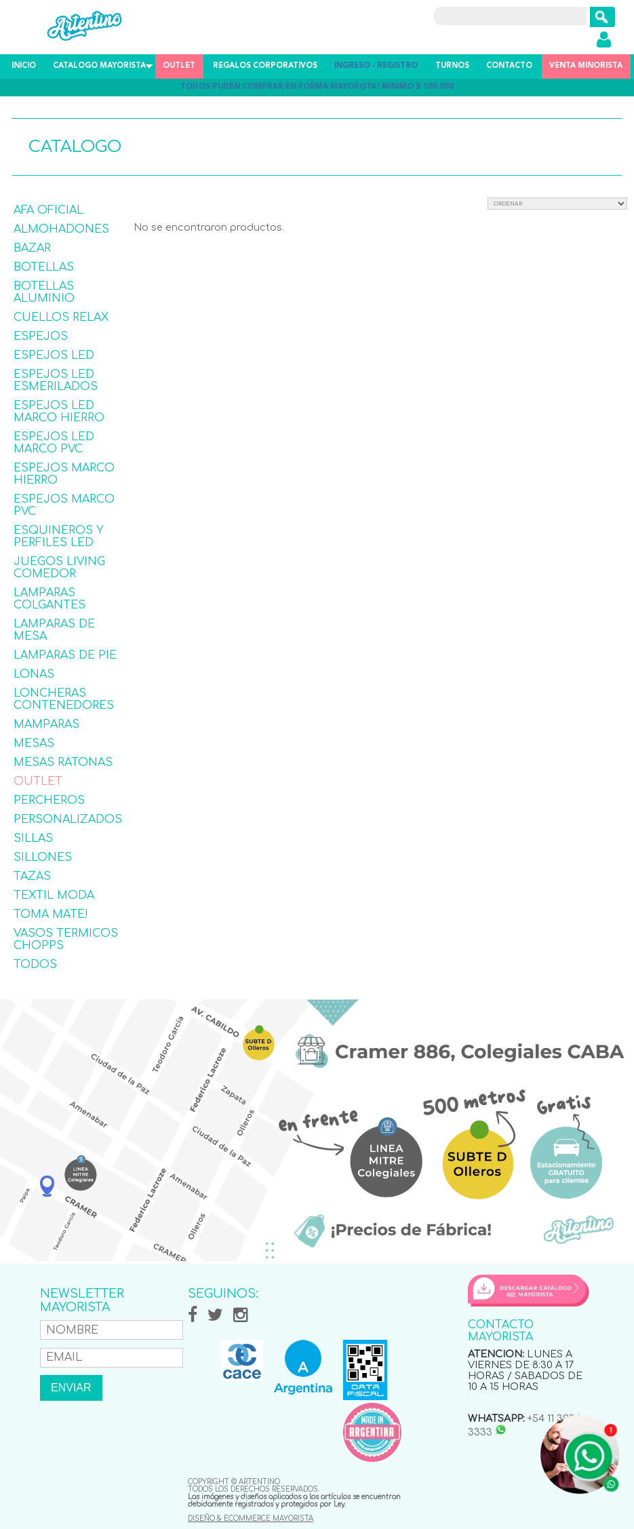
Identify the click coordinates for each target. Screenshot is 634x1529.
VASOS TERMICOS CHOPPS (66, 939)
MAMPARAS (46, 724)
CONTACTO (509, 66)
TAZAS (32, 876)
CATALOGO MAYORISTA (99, 66)
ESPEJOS (41, 336)
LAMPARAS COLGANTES (49, 599)
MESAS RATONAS (63, 762)
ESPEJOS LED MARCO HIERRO (59, 412)
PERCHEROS (49, 800)
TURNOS (452, 66)
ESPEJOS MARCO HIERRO (64, 474)
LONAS (34, 674)
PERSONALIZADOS (68, 819)
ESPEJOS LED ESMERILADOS (56, 380)
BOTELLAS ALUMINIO (44, 292)
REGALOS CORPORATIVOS (265, 66)
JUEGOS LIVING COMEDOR (59, 568)
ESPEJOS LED (54, 355)
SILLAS (33, 838)
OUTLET (179, 66)
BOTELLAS (44, 267)
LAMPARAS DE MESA (54, 630)
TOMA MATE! (51, 914)
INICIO (24, 66)
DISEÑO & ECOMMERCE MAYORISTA (250, 1518)
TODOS (35, 965)
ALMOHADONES (61, 229)
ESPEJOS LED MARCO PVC (54, 443)
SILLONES (43, 857)
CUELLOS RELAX (61, 317)
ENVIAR (71, 1387)
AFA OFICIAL (48, 210)
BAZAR (32, 248)
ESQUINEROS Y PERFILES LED (59, 536)
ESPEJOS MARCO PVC (64, 505)
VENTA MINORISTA (585, 66)
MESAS (34, 743)
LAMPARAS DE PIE (65, 655)
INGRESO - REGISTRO (376, 66)
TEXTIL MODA (54, 895)
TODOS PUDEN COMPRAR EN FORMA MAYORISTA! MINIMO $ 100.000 (317, 87)
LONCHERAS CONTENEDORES (64, 699)
